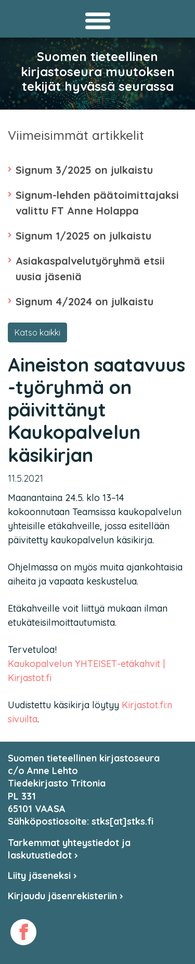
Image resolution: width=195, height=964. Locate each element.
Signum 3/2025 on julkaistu (84, 169)
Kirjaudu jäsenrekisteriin (65, 896)
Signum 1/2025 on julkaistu (83, 235)
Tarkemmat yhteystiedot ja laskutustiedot (69, 849)
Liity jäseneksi (42, 876)
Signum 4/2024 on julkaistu (84, 301)
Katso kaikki (37, 332)
